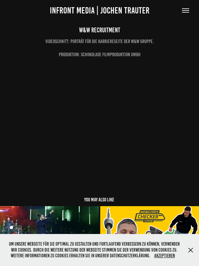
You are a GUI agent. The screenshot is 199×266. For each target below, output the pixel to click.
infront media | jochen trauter (99, 10)
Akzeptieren (164, 255)
